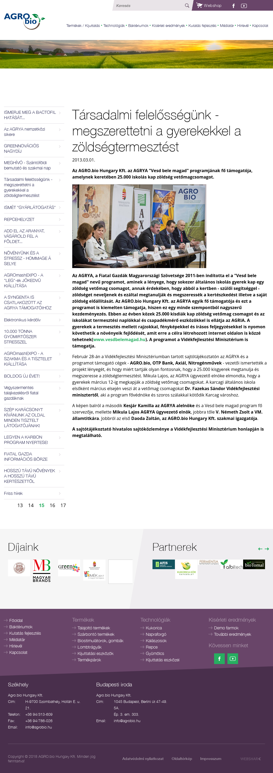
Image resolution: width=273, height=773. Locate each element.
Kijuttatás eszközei (162, 659)
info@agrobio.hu (38, 727)
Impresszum (210, 758)
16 (52, 505)
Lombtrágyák (90, 647)
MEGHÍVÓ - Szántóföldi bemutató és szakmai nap (27, 165)
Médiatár (227, 25)
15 (41, 505)
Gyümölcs (155, 653)
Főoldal (16, 620)
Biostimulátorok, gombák (100, 640)
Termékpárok (89, 659)
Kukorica (154, 627)
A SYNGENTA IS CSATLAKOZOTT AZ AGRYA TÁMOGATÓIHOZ (27, 302)
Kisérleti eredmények (168, 25)
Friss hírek (13, 493)
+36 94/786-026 (39, 720)
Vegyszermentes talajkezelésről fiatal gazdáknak (21, 392)
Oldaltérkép (182, 758)
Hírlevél (243, 25)
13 (20, 505)
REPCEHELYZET (19, 219)
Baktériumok (138, 25)
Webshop (209, 5)
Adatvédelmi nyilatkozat (143, 758)
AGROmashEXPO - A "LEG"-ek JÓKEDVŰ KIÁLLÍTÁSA (23, 280)
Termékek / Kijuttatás (83, 25)
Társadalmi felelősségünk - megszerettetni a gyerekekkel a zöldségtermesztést (28, 187)
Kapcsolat (260, 25)
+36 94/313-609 (39, 714)
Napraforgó (156, 634)
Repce (152, 647)
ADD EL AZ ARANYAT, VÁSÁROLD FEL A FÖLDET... (24, 236)
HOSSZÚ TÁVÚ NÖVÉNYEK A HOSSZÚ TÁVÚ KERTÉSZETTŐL (29, 476)
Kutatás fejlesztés (202, 25)
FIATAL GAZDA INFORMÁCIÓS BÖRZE (25, 456)
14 (31, 505)
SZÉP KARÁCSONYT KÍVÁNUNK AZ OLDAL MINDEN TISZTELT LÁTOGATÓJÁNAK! (24, 417)
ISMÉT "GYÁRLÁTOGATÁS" (30, 207)
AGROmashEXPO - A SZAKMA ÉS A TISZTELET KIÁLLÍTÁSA (28, 358)
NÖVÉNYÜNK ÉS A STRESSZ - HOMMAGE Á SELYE (27, 258)
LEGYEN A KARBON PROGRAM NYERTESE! (26, 440)
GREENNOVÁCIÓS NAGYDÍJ (21, 148)
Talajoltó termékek (94, 627)
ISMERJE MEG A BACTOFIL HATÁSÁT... (30, 115)
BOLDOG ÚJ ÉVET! (22, 376)
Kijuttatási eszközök (96, 653)
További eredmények (232, 634)
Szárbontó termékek (96, 634)
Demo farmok (226, 627)
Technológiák (114, 25)
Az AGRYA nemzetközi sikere (24, 132)
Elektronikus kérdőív (22, 319)
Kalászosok (156, 640)
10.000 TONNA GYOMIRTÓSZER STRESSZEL (20, 336)
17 (63, 505)
